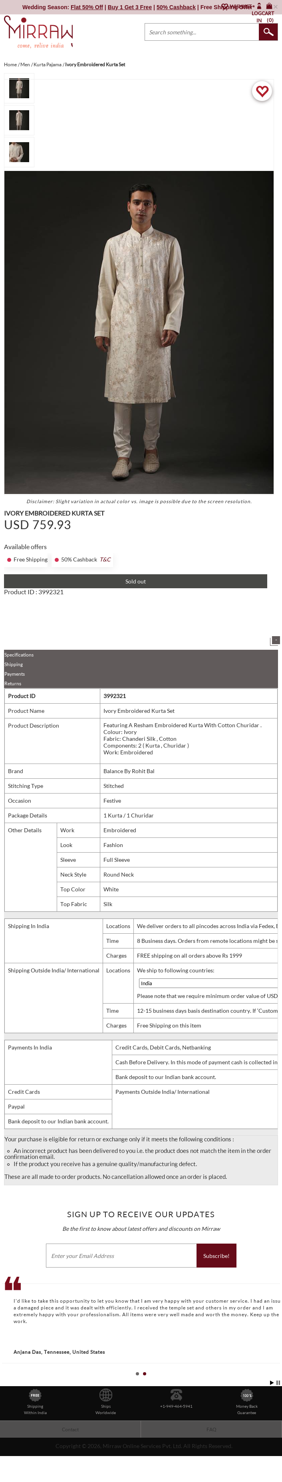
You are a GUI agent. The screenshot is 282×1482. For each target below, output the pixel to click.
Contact (70, 1450)
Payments (14, 694)
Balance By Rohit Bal (129, 791)
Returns (12, 704)
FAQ (211, 1450)
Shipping (13, 685)
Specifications (19, 675)
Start (272, 1403)
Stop (278, 1403)
